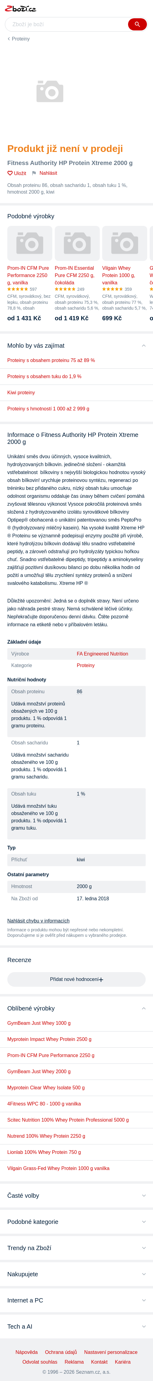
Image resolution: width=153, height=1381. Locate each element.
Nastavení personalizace (110, 1352)
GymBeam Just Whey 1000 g (39, 1023)
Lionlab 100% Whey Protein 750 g (44, 1152)
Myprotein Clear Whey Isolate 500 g (46, 1087)
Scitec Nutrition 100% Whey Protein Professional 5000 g (68, 1120)
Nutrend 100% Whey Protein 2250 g (46, 1136)
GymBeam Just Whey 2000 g (39, 1071)
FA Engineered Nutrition (102, 653)
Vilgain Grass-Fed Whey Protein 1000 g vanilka (58, 1168)
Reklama (74, 1362)
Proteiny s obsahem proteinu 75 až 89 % (51, 360)
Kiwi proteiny (21, 392)
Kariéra (123, 1362)
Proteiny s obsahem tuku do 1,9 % (44, 376)
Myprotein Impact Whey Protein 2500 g (49, 1039)
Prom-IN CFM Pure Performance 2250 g (50, 1055)
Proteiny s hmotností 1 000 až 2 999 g (48, 408)
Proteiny (21, 38)
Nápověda (27, 1352)
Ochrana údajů (61, 1352)
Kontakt (99, 1362)
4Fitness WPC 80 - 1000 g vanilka (44, 1103)
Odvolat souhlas (40, 1362)
